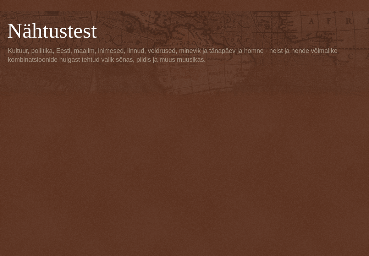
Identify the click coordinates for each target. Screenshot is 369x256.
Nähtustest (52, 30)
